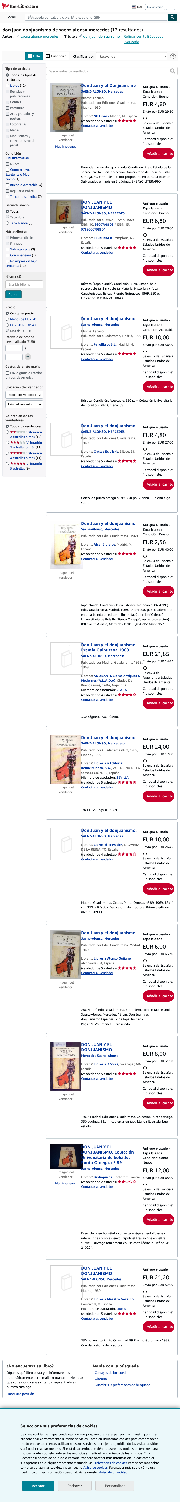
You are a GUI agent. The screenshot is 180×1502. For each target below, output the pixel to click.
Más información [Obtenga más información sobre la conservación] (17, 158)
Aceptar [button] (38, 1485)
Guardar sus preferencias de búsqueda (122, 1385)
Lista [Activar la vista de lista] (34, 56)
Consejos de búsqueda (111, 1373)
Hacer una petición (20, 1394)
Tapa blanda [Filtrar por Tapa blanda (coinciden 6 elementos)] (18, 223)
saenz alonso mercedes (40, 36)
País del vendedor (20, 404)
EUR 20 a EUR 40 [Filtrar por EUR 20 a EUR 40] (21, 325)
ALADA (121, 690)
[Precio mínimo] (14, 348)
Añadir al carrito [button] (160, 153)
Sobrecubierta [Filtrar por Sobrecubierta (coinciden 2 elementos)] (20, 249)
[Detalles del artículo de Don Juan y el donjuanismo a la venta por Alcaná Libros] (65, 545)
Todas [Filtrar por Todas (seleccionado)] (12, 211)
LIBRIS (121, 1309)
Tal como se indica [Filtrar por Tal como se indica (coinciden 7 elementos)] (23, 197)
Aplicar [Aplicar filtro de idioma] (13, 294)
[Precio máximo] (14, 357)
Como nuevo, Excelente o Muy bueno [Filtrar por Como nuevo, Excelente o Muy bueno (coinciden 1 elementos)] (17, 174)
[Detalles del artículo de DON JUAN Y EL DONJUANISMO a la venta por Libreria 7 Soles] (65, 1066)
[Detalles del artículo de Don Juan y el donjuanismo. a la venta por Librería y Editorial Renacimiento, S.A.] (65, 759)
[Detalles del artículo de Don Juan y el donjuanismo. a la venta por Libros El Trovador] (65, 844)
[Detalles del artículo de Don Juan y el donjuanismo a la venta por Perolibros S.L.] (65, 332)
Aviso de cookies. (95, 1467)
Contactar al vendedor (97, 126)
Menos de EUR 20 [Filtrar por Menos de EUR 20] (21, 319)
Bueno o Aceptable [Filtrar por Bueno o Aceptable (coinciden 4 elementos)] (23, 185)
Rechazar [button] (75, 1485)
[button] (172, 71)
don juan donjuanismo (101, 36)
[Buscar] (172, 17)
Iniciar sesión (155, 7)
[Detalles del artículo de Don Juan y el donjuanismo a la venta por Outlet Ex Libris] (65, 439)
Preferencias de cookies (110, 1463)
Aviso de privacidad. (113, 1472)
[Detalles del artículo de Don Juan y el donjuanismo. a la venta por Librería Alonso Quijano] (65, 954)
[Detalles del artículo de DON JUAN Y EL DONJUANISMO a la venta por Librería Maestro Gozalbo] (65, 1282)
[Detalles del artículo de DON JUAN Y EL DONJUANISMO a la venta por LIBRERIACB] (65, 211)
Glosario (101, 1379)
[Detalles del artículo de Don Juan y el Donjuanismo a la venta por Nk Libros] (65, 107)
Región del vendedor (22, 395)
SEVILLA (122, 778)
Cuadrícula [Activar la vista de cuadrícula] (56, 56)
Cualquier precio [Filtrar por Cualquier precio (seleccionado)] (20, 313)
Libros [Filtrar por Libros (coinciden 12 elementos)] (15, 85)
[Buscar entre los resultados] (112, 71)
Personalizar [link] (115, 1485)
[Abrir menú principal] (10, 17)
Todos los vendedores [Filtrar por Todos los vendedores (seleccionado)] (26, 426)
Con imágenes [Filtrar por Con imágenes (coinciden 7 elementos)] (20, 255)
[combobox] (96, 17)
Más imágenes (65, 146)
